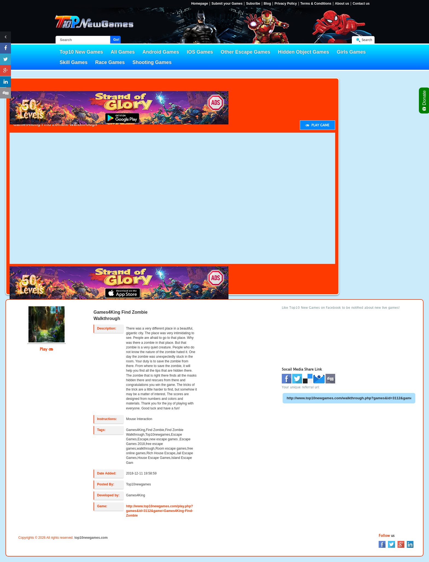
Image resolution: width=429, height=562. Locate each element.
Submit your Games (226, 3)
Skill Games (74, 62)
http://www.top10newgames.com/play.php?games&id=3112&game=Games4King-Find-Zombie (159, 510)
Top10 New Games (81, 52)
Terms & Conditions (315, 3)
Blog (267, 3)
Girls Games (351, 52)
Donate (424, 100)
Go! (116, 39)
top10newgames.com (91, 538)
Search (367, 40)
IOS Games (200, 52)
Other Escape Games (245, 52)
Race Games (110, 62)
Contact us (361, 3)
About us (342, 3)
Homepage (199, 3)
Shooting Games (152, 62)
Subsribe (253, 3)
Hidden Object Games (303, 52)
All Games (123, 52)
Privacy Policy (285, 3)
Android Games (161, 52)
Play (46, 348)
